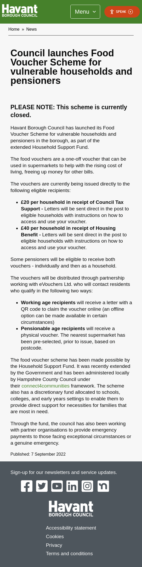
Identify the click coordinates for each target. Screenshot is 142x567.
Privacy (54, 545)
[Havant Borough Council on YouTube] (57, 486)
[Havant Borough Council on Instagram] (87, 486)
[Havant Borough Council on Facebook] (26, 486)
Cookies (55, 536)
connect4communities (45, 386)
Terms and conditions (69, 553)
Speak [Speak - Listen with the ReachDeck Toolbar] (121, 11)
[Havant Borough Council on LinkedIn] (72, 486)
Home (14, 29)
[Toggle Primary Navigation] (85, 12)
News (31, 29)
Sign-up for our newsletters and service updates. (63, 472)
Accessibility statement (71, 528)
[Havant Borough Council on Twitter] (42, 486)
